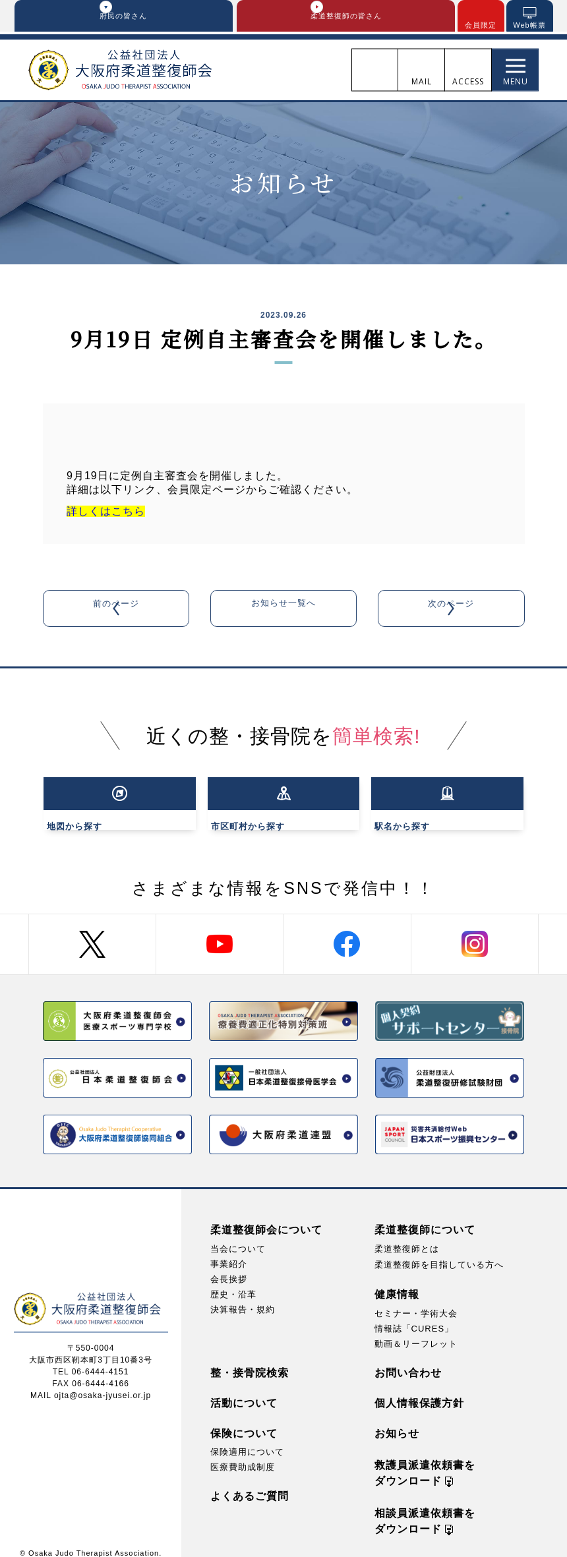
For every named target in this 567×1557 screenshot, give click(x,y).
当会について (238, 1236)
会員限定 (480, 25)
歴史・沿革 (233, 1281)
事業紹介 (228, 1251)
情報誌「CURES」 (414, 1315)
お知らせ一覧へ (283, 609)
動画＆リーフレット (416, 1331)
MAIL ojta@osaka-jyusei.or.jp (90, 1382)
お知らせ (396, 1420)
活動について (244, 1389)
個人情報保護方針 (419, 1389)
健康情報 (396, 1280)
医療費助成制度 (242, 1454)
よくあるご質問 (249, 1482)
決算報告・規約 (242, 1296)
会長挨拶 (228, 1266)
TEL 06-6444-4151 (91, 1358)
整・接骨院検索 (249, 1359)
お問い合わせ (408, 1359)
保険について (244, 1420)
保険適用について (247, 1439)
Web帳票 (529, 25)
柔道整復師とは (406, 1236)
